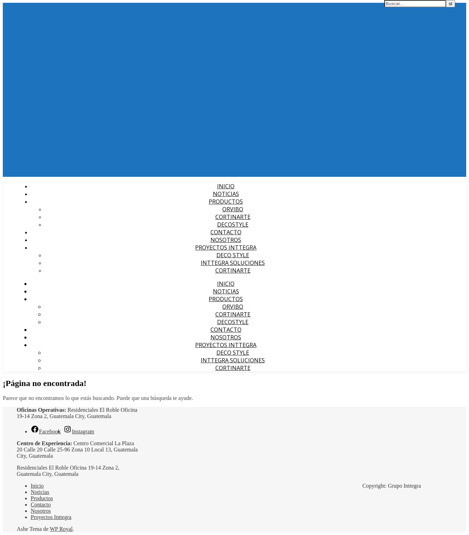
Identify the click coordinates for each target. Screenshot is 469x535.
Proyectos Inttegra (225, 247)
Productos (226, 201)
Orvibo (232, 209)
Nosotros (225, 240)
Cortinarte (233, 217)
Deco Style (232, 255)
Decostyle (232, 224)
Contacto (225, 232)
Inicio (225, 186)
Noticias (226, 194)
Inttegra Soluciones (233, 263)
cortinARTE (233, 270)
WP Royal (61, 529)
